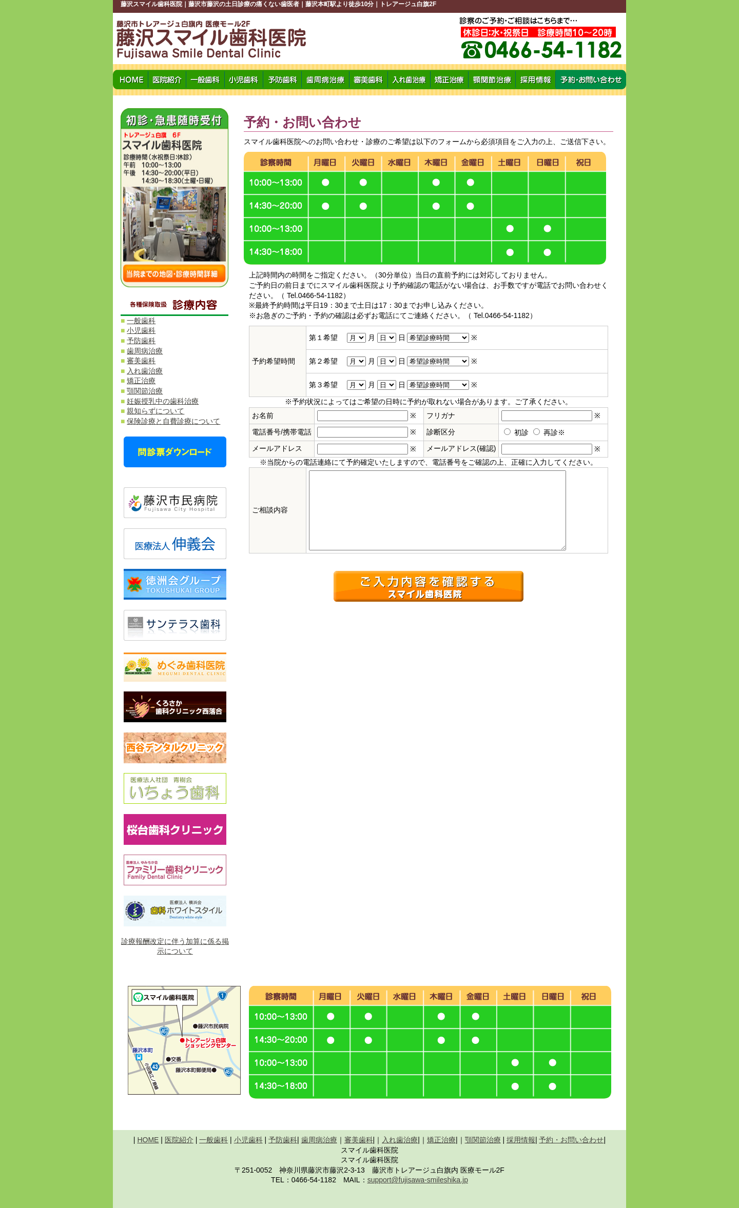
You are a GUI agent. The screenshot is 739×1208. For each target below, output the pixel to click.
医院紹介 (179, 1140)
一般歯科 (141, 320)
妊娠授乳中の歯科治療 (163, 401)
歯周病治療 (145, 351)
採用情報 (521, 1140)
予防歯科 (141, 340)
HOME (148, 1140)
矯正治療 (141, 381)
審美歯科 (141, 361)
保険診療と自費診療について (173, 421)
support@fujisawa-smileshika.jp (417, 1180)
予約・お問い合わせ (571, 1140)
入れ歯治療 (145, 371)
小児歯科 (141, 330)
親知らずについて (155, 411)
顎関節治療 (145, 391)
